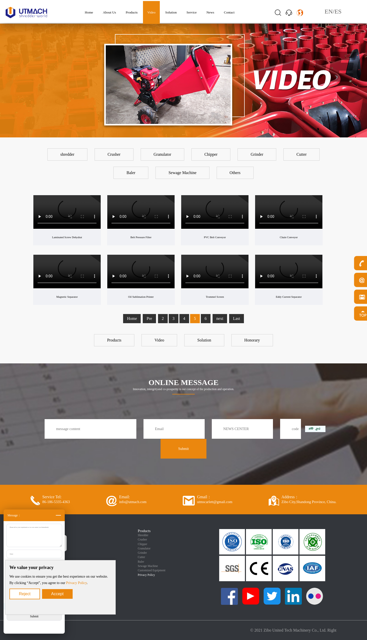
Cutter (141, 557)
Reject (24, 594)
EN (329, 11)
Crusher (142, 539)
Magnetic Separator (67, 296)
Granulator (144, 548)
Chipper (142, 544)
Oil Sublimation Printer (141, 296)
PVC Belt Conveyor (215, 237)
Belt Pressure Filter (141, 237)
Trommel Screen (215, 296)
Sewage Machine (148, 565)
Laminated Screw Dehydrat (67, 237)
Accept (57, 594)
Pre (149, 318)
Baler (141, 561)
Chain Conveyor (288, 237)
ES (338, 11)
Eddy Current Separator (289, 296)
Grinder (142, 552)
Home (132, 318)
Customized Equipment (151, 570)
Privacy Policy (76, 583)
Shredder (143, 535)
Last (236, 318)
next (220, 318)
